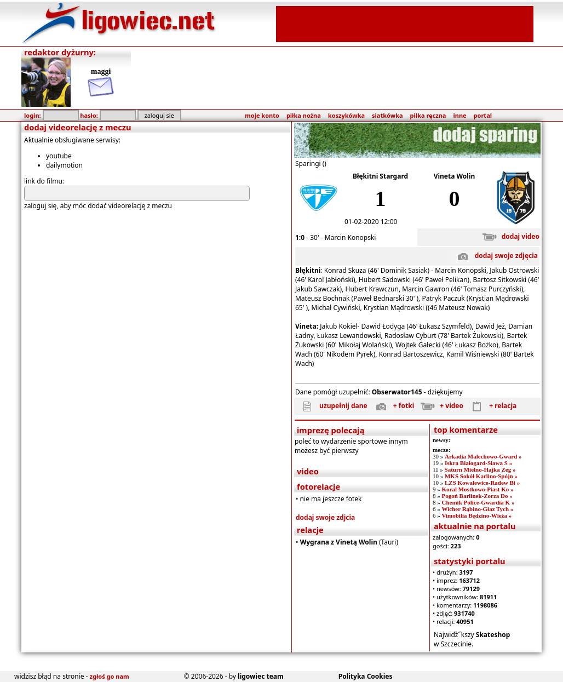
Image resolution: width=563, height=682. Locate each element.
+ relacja (490, 405)
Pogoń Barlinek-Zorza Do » (476, 495)
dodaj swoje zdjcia (325, 517)
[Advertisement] (405, 23)
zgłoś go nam (109, 676)
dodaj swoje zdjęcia (494, 255)
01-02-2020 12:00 (370, 221)
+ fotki (391, 405)
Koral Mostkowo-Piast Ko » (477, 489)
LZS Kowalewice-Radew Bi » (482, 482)
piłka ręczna (428, 115)
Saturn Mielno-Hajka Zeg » (480, 469)
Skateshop (493, 634)
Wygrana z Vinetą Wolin (338, 542)
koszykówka (346, 115)
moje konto (262, 115)
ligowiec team (261, 676)
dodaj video (508, 236)
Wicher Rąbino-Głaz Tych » (477, 509)
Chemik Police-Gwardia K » (477, 502)
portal (483, 115)
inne (459, 115)
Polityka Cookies (365, 676)
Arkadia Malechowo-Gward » (483, 456)
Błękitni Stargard (380, 176)
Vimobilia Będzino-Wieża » (476, 515)
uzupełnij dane (331, 405)
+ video (439, 405)
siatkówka (387, 115)
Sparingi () (310, 163)
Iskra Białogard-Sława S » (478, 463)
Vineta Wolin (454, 176)
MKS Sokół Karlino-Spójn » (481, 476)
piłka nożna (303, 115)
